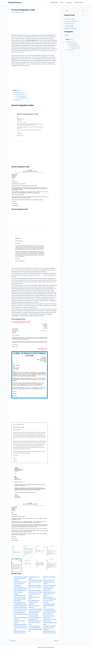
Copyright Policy (55, 2)
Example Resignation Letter (20, 583)
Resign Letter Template (48, 597)
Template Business (15, 2)
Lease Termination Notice (20, 636)
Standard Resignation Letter (49, 592)
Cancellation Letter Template (35, 626)
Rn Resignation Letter (33, 624)
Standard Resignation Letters (20, 609)
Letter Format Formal (33, 619)
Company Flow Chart (69, 26)
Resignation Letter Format (20, 598)
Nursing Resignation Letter (49, 614)
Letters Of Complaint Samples (50, 634)
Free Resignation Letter (34, 621)
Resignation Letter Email (48, 587)
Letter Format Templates (34, 631)
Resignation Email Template (35, 587)
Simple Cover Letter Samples (49, 585)
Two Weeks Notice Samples (20, 607)
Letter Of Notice (17, 604)
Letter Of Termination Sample (50, 598)
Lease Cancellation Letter (19, 605)
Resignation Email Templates (35, 615)
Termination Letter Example (35, 632)
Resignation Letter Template (20, 627)
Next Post (57, 644)
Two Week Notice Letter (34, 617)
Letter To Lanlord (47, 619)
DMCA (62, 2)
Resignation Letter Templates (20, 610)
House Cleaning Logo (69, 23)
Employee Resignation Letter (49, 632)
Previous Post (12, 644)
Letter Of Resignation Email (20, 602)
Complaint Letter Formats (49, 617)
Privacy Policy (69, 2)
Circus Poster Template (69, 19)
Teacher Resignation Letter (49, 604)
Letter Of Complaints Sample (35, 622)
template (66, 35)
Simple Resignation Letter (20, 600)
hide (18, 90)
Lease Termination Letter (34, 604)
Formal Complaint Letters (19, 615)
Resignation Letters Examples (20, 612)
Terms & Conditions (78, 2)
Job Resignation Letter (19, 588)
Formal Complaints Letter (49, 609)
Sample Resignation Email (20, 593)
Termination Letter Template (49, 627)
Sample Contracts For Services (71, 21)
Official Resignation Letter (20, 634)
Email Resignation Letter (48, 580)
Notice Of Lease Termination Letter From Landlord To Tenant (35, 593)
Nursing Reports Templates (70, 28)
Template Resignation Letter (20, 614)
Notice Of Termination (48, 615)
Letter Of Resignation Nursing (20, 629)
